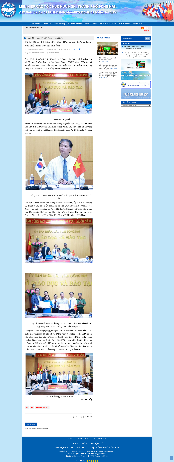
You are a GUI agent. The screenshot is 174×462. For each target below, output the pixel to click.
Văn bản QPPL (124, 24)
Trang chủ (36, 24)
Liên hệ (79, 438)
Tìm (147, 38)
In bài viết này (53, 53)
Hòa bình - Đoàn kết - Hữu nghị (104, 24)
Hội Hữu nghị (59, 24)
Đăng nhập (102, 438)
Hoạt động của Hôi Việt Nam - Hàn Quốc (45, 38)
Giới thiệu (47, 24)
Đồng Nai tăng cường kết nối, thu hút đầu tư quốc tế (107, 59)
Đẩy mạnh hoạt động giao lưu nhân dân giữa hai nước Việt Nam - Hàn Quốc (108, 66)
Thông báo (126, 43)
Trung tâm (137, 24)
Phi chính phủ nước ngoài (78, 24)
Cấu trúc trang (90, 438)
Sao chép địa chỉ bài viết (35, 53)
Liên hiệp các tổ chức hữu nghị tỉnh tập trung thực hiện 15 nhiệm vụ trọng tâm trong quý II (108, 74)
